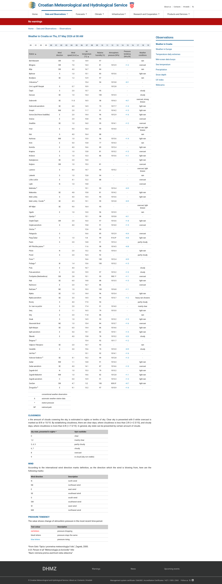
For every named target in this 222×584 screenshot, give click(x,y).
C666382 (139, 580)
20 (31, 45)
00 (51, 45)
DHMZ (49, 569)
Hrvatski (186, 7)
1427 (166, 580)
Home (35, 14)
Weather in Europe (164, 49)
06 (82, 45)
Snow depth (161, 75)
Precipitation (161, 69)
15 (128, 45)
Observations (65, 28)
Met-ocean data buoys (165, 59)
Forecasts (81, 14)
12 (112, 45)
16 (133, 45)
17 (138, 45)
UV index (160, 80)
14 (122, 45)
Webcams (160, 85)
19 (148, 45)
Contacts (177, 7)
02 (61, 45)
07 (87, 45)
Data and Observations (56, 14)
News (133, 569)
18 (143, 45)
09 (97, 45)
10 (102, 45)
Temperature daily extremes (168, 54)
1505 (172, 580)
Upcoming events (172, 569)
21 (36, 45)
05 (77, 45)
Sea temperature (163, 64)
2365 (177, 580)
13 (117, 45)
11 (107, 45)
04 (71, 45)
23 (46, 45)
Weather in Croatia (164, 44)
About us (167, 7)
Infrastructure (119, 14)
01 (56, 45)
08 (92, 45)
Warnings (96, 569)
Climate (99, 14)
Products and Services (178, 14)
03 (66, 45)
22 (41, 45)
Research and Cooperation (147, 14)
